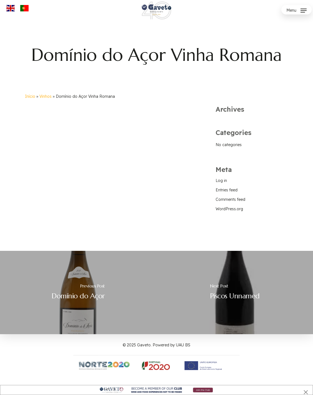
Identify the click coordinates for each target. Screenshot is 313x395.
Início (30, 96)
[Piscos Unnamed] (234, 292)
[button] (296, 10)
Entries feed (227, 190)
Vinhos (45, 96)
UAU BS (183, 345)
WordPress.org (229, 208)
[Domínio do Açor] (78, 292)
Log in (221, 180)
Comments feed (230, 199)
